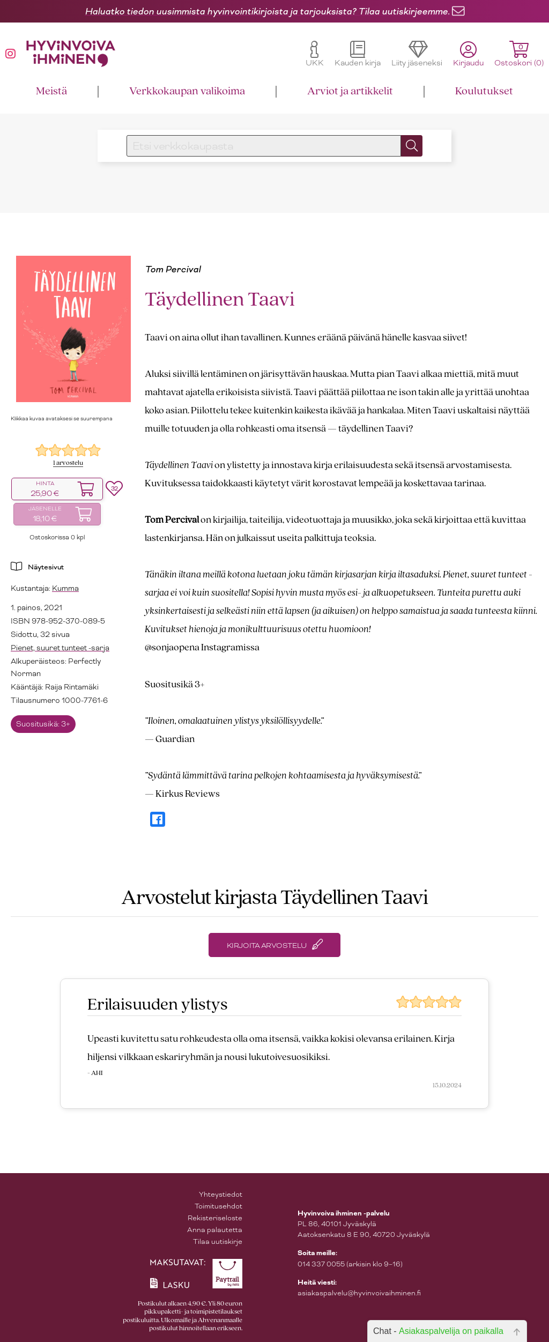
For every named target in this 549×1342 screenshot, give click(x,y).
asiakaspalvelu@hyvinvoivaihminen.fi (359, 1292)
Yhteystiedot (220, 1194)
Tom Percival (173, 269)
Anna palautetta (214, 1229)
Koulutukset (484, 91)
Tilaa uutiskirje (217, 1241)
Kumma (65, 588)
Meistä (51, 91)
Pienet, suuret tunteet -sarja (60, 648)
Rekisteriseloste (215, 1217)
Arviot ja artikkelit (350, 91)
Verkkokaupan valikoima (187, 91)
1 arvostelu (68, 462)
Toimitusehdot (218, 1206)
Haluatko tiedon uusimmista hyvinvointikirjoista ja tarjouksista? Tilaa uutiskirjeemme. (267, 11)
